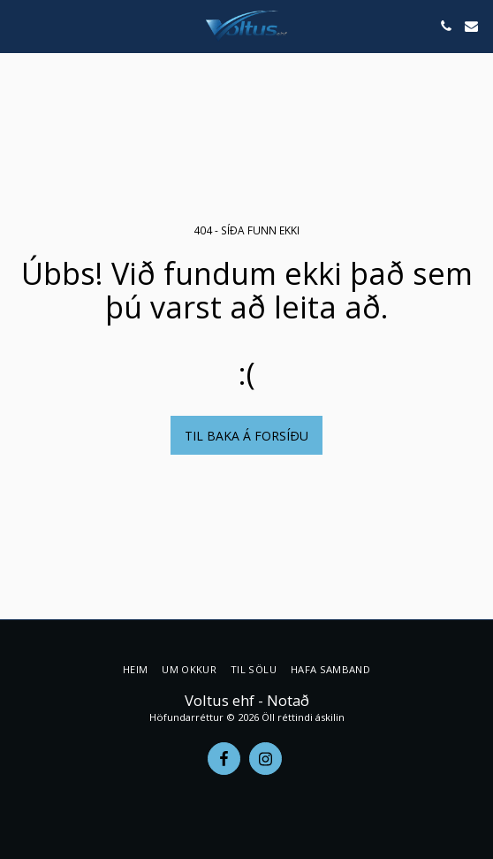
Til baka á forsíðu (246, 435)
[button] (19, 25)
